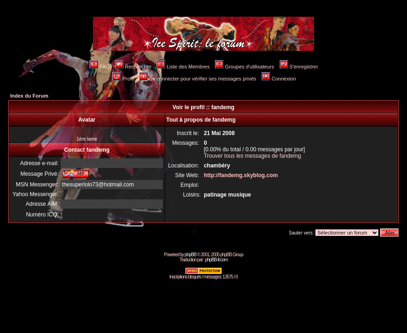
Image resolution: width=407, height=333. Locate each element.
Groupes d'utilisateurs (244, 66)
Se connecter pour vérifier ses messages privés (197, 78)
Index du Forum (29, 96)
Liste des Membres (183, 66)
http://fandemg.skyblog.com (241, 175)
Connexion (279, 78)
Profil (123, 78)
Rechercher (133, 66)
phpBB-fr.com (216, 259)
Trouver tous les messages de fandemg (252, 156)
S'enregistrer (299, 66)
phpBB (190, 254)
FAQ (100, 66)
